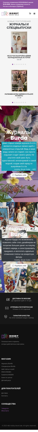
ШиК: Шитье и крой (7, 369)
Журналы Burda (7, 364)
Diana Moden (6, 372)
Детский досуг (6, 380)
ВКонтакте (5, 411)
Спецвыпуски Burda (8, 366)
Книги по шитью (6, 377)
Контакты (4, 396)
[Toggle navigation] (34, 14)
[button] (13, 64)
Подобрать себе (19, 175)
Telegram (5, 408)
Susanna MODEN (7, 375)
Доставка (4, 393)
